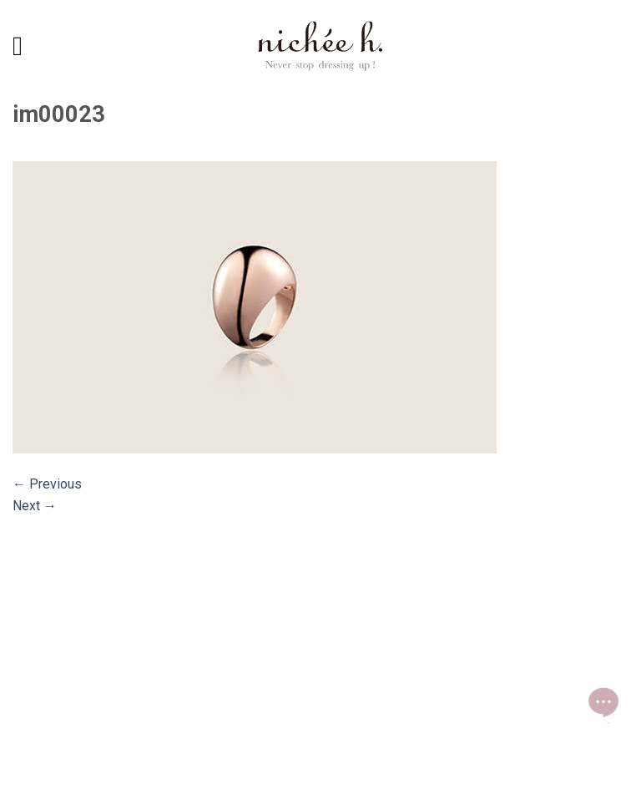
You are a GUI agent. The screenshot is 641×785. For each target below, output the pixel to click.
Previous (47, 484)
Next (35, 506)
